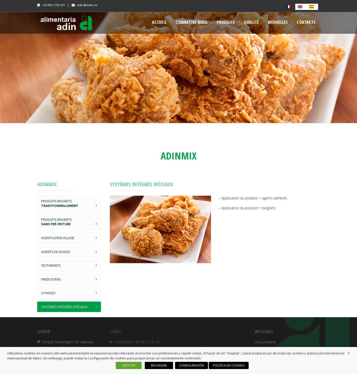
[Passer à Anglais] (301, 7)
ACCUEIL (159, 22)
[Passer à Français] (289, 7)
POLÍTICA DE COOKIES (229, 365)
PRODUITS (226, 22)
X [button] (349, 353)
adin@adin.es (87, 5)
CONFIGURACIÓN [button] (191, 365)
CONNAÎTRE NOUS (192, 22)
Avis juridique (265, 342)
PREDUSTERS (51, 279)
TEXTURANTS (50, 265)
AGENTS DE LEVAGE (55, 251)
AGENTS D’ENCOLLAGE (57, 238)
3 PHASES (48, 293)
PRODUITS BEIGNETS (59, 203)
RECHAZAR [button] (159, 365)
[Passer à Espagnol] (312, 7)
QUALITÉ (251, 22)
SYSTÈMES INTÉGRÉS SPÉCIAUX (64, 307)
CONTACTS (306, 22)
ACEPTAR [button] (128, 365)
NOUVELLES (278, 22)
